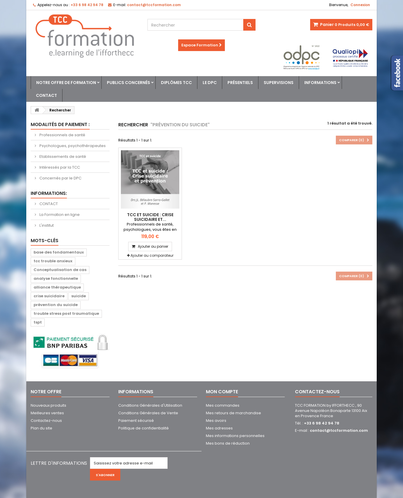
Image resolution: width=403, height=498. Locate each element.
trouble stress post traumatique (66, 313)
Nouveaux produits (48, 405)
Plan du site (41, 428)
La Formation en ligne (59, 214)
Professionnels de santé (62, 135)
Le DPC (210, 82)
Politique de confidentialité (143, 428)
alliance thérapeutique (57, 287)
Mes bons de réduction (228, 443)
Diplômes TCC (176, 82)
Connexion (360, 4)
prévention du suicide (56, 304)
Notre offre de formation (66, 82)
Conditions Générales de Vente (148, 413)
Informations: (49, 193)
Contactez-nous (46, 420)
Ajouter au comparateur (152, 255)
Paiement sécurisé (136, 420)
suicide (78, 296)
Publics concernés (128, 82)
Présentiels (240, 82)
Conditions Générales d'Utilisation (150, 405)
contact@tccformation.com (339, 430)
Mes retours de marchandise (233, 413)
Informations (320, 82)
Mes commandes (222, 405)
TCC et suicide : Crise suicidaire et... (150, 217)
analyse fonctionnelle (56, 278)
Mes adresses (219, 428)
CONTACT (48, 204)
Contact (46, 95)
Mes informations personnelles (235, 435)
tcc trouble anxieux (53, 261)
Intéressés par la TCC (59, 167)
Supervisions (278, 82)
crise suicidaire (49, 296)
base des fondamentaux (59, 252)
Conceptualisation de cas (60, 269)
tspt (38, 322)
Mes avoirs (216, 420)
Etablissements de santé (62, 156)
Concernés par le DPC (60, 178)
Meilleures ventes (47, 413)
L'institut (46, 225)
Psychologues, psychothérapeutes (72, 145)
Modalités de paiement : (60, 124)
